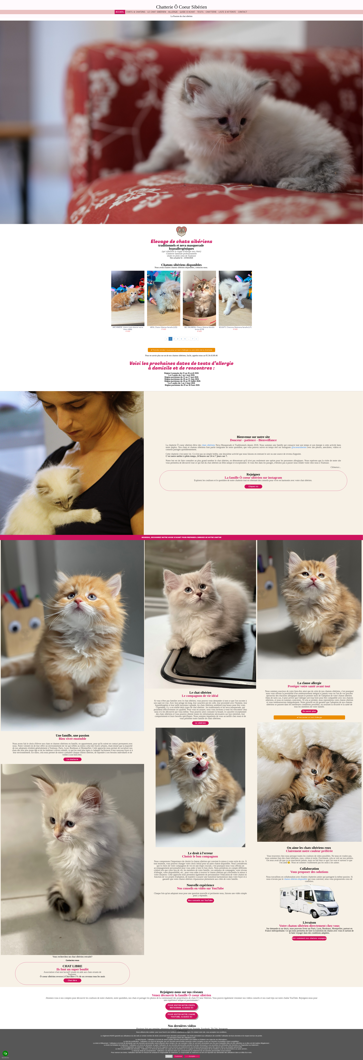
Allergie (173, 12)
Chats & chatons (135, 12)
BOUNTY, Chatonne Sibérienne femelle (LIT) (235, 327)
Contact (242, 12)
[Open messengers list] (5, 1053)
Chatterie (211, 12)
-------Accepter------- (192, 1056)
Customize (178, 1056)
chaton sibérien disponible (295, 879)
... (188, 339)
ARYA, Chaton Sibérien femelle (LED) (163, 327)
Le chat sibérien (157, 12)
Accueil (120, 12)
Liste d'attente (227, 12)
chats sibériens (208, 445)
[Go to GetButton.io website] (5, 1057)
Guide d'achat (187, 12)
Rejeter (168, 1056)
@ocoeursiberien (299, 447)
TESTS (200, 12)
